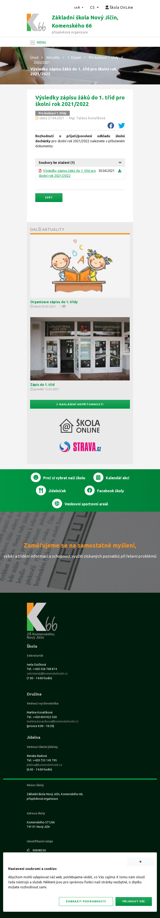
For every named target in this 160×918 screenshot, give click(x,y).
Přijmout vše (133, 901)
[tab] (80, 162)
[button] (79, 7)
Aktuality (53, 57)
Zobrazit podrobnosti (86, 901)
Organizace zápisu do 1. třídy (54, 302)
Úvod (34, 57)
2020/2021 (42, 62)
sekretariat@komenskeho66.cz (47, 673)
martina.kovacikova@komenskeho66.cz (53, 721)
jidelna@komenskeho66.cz (44, 765)
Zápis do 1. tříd (42, 385)
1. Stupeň (74, 57)
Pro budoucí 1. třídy (103, 57)
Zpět (49, 197)
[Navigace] (38, 42)
